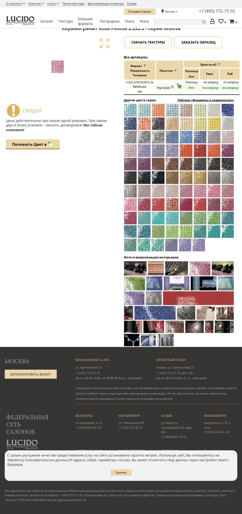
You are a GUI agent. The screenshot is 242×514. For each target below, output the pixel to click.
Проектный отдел (73, 3)
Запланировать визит (30, 374)
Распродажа (110, 21)
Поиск (129, 21)
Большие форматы (85, 21)
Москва (170, 11)
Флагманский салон (92, 360)
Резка (144, 21)
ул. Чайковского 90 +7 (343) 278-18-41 (135, 421)
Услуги (51, 3)
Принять (121, 472)
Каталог (46, 21)
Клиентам (34, 3)
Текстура (65, 21)
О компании (14, 3)
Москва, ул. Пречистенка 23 (175, 367)
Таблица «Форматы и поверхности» (205, 100)
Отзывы (132, 3)
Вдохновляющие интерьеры (106, 3)
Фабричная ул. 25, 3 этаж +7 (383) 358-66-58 (220, 423)
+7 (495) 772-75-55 (217, 11)
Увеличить (104, 43)
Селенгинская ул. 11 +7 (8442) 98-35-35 (92, 421)
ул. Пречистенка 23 (89, 367)
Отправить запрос (139, 11)
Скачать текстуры (148, 42)
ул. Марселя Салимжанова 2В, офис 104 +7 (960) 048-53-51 (177, 425)
